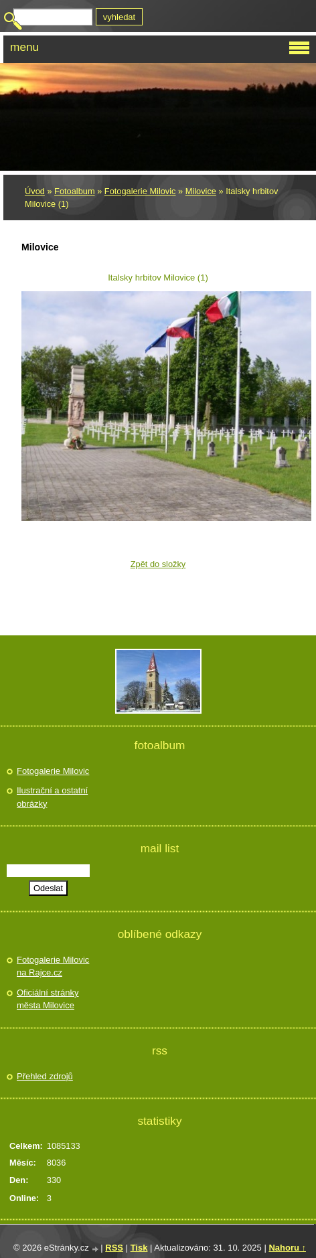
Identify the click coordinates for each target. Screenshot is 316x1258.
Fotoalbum (74, 191)
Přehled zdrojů (45, 1076)
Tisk (139, 1248)
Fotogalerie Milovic (140, 191)
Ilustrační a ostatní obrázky (52, 797)
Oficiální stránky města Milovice (47, 999)
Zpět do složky (158, 564)
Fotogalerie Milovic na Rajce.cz (53, 966)
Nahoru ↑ (287, 1248)
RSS (114, 1248)
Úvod (35, 191)
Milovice (200, 191)
